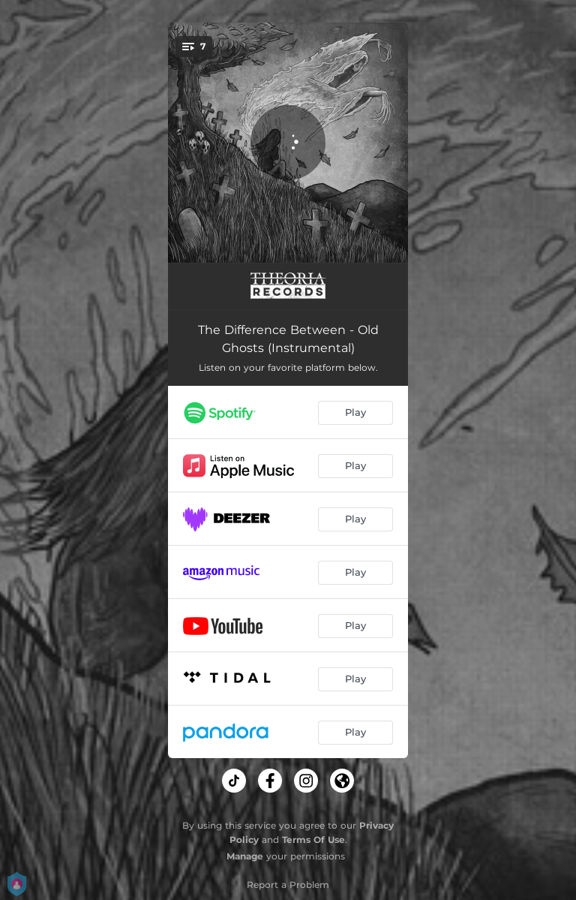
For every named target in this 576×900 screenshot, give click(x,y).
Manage (244, 856)
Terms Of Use (313, 839)
